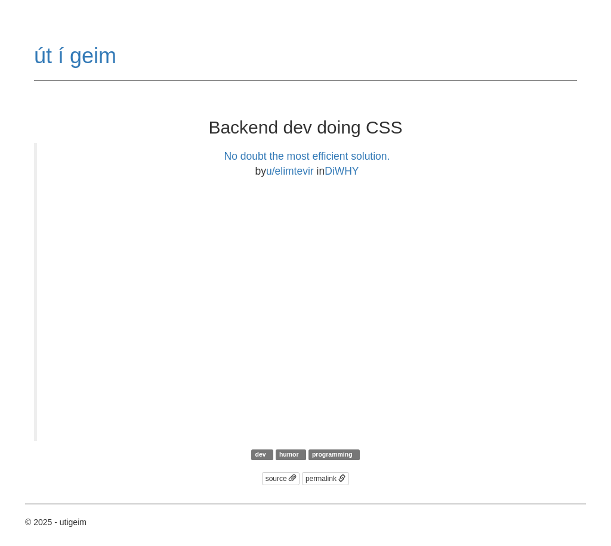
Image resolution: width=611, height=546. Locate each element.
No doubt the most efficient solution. (307, 156)
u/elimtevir (290, 171)
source (281, 478)
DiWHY (342, 171)
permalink (325, 478)
